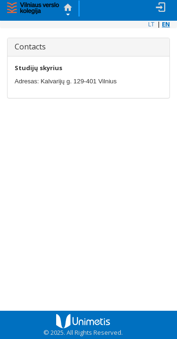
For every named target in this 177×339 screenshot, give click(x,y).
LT (151, 24)
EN (166, 24)
